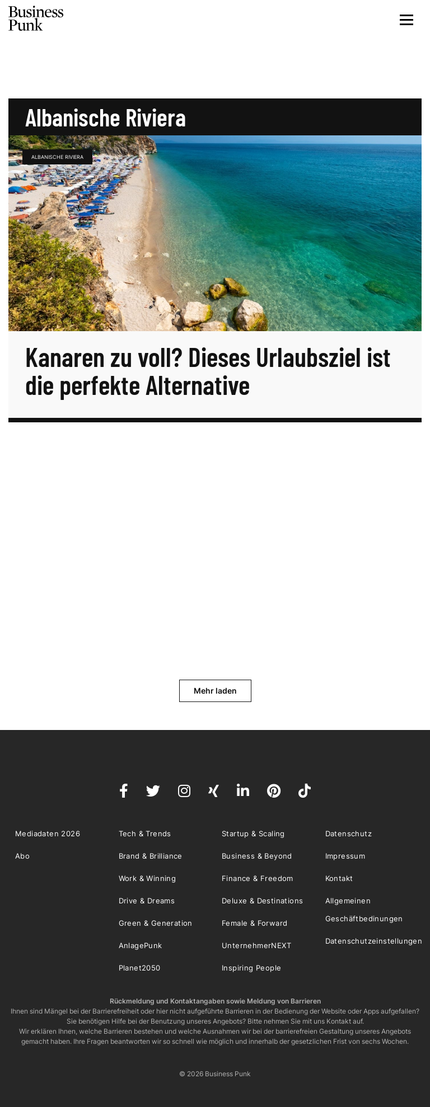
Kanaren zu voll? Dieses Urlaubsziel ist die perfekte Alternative (208, 370)
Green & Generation (156, 922)
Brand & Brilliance (151, 855)
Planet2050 (140, 967)
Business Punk (36, 18)
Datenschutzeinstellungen (374, 940)
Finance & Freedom (257, 878)
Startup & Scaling (253, 833)
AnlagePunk (140, 945)
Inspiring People (251, 967)
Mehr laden (215, 690)
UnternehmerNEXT (256, 945)
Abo (22, 855)
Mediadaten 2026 (47, 833)
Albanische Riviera (57, 157)
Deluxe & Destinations (262, 900)
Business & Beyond (257, 855)
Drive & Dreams (147, 900)
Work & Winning (147, 878)
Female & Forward (254, 922)
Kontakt (339, 878)
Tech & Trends (145, 833)
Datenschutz (348, 833)
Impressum (345, 855)
